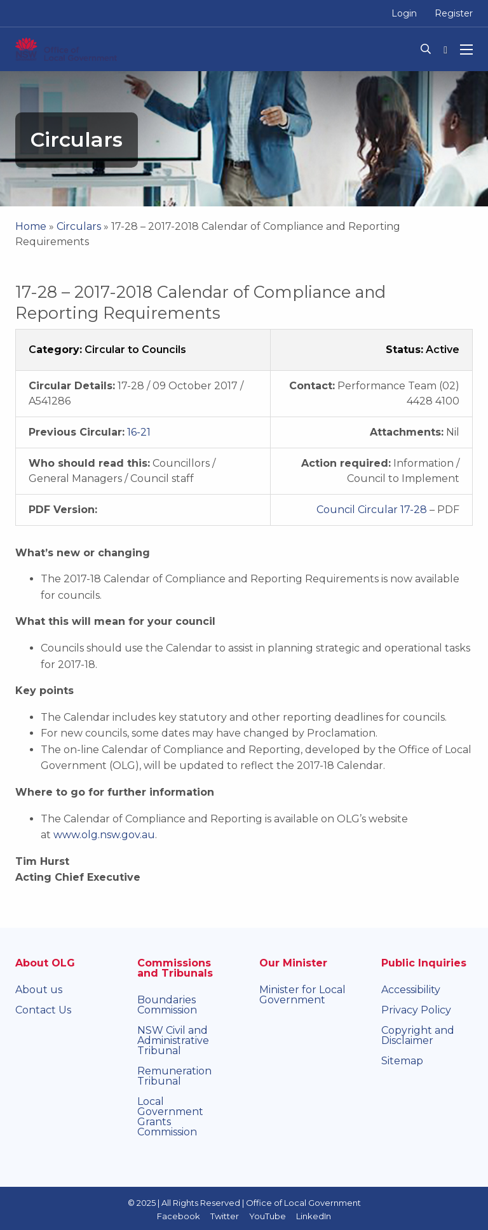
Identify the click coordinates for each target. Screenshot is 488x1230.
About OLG (45, 963)
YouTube (267, 1216)
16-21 (139, 432)
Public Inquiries (423, 963)
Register (454, 13)
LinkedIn (313, 1216)
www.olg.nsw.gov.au (104, 835)
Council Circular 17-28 (371, 510)
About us (38, 990)
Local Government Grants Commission (170, 1116)
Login (404, 13)
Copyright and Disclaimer (417, 1035)
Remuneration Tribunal (174, 1076)
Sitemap (402, 1061)
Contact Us (43, 1010)
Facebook (178, 1216)
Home (30, 226)
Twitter (224, 1216)
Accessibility (410, 990)
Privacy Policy (416, 1010)
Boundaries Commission (167, 1005)
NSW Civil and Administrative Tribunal (173, 1040)
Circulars (79, 226)
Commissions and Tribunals (175, 968)
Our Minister (293, 963)
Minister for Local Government (302, 995)
